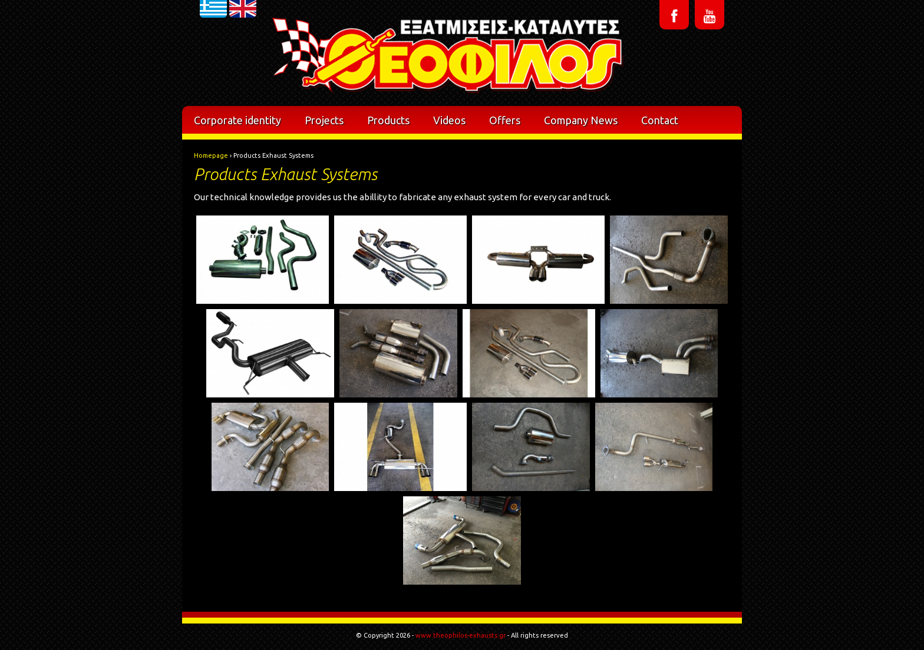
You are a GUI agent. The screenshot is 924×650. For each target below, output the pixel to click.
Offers (504, 120)
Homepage (211, 155)
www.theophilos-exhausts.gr (460, 635)
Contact (659, 120)
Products (388, 120)
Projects (324, 120)
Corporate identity (237, 120)
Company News (581, 120)
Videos (449, 120)
